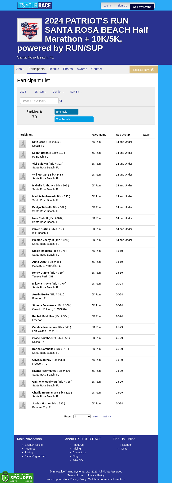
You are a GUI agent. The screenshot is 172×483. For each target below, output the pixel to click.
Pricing (29, 452)
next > (96, 416)
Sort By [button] (76, 91)
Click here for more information (106, 479)
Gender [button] (58, 91)
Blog (75, 456)
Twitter (124, 448)
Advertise (78, 460)
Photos (68, 69)
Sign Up (122, 5)
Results (54, 69)
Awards (82, 69)
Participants (37, 69)
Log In (107, 5)
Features (30, 448)
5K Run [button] (40, 91)
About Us (78, 444)
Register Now (143, 69)
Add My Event (142, 6)
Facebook (126, 444)
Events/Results (34, 444)
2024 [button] (24, 91)
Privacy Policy (96, 475)
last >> (107, 416)
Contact (96, 69)
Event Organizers (35, 456)
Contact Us (79, 452)
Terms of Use (75, 475)
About (20, 69)
